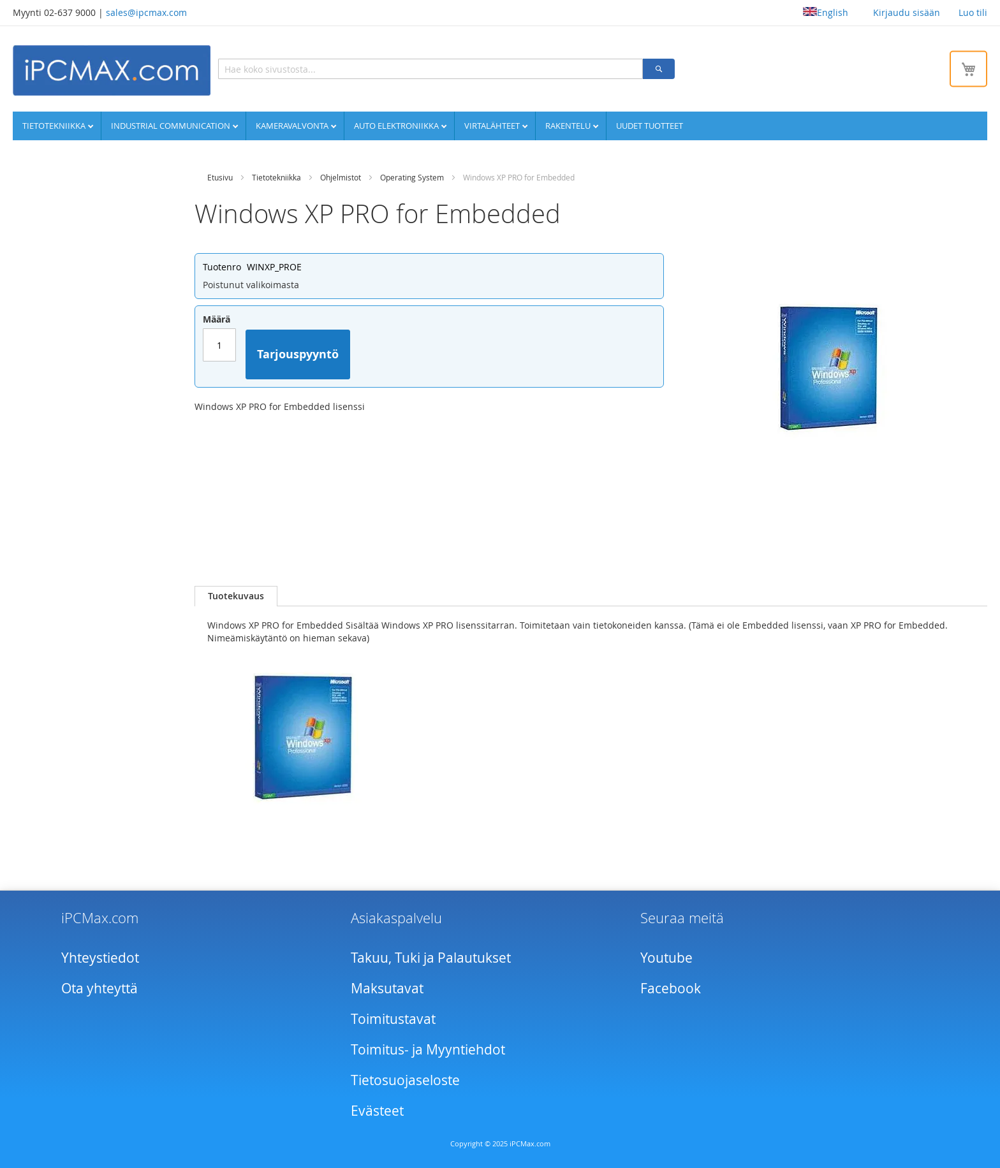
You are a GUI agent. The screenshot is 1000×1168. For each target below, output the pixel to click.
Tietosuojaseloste (405, 1080)
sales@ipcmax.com (146, 12)
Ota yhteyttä (99, 988)
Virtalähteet (493, 125)
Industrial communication (171, 125)
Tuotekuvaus (236, 596)
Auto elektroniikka (397, 125)
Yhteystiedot (100, 958)
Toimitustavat (393, 1019)
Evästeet (377, 1111)
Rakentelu (568, 125)
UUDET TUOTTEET (649, 125)
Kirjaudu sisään (906, 12)
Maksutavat (387, 988)
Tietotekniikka (54, 125)
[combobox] (430, 69)
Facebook (670, 988)
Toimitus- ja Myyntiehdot (428, 1049)
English (825, 12)
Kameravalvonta (293, 125)
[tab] (236, 596)
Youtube (666, 958)
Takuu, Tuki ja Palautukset (431, 958)
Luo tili (973, 12)
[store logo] (111, 70)
